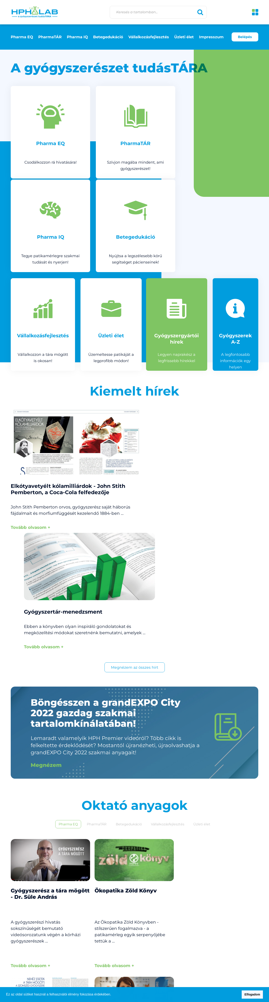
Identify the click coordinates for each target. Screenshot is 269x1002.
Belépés (245, 37)
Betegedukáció (108, 37)
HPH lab (35, 12)
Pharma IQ (77, 37)
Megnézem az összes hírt (134, 456)
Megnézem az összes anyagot (134, 772)
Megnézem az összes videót (134, 916)
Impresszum (211, 37)
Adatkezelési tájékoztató (235, 964)
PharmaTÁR (50, 37)
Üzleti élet (184, 37)
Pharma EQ (22, 37)
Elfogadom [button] (252, 994)
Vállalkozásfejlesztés (148, 37)
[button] (112, 994)
